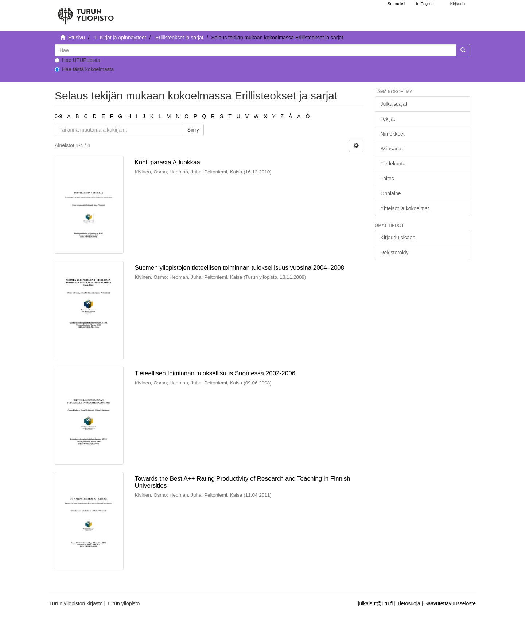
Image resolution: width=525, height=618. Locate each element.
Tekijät (388, 119)
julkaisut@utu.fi (375, 603)
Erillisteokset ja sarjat (179, 37)
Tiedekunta (393, 164)
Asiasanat (392, 149)
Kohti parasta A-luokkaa (167, 162)
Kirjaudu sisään (398, 237)
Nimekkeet (393, 134)
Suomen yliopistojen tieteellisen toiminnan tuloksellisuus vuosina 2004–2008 (239, 267)
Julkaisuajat (394, 104)
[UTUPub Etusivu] (85, 13)
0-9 (58, 116)
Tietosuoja (408, 603)
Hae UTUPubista (77, 60)
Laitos (387, 178)
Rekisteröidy (395, 252)
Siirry (193, 130)
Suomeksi (396, 3)
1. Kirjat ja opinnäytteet (120, 37)
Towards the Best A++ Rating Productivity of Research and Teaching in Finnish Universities (242, 482)
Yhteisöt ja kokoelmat (405, 208)
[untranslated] (255, 50)
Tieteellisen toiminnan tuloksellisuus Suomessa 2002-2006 (215, 373)
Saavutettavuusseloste (450, 603)
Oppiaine (391, 193)
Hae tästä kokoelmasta (84, 69)
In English (424, 3)
